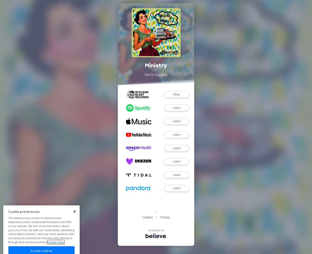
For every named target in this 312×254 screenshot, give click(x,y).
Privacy (165, 217)
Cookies (147, 217)
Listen (176, 108)
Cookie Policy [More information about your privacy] (56, 247)
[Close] (74, 216)
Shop (176, 94)
